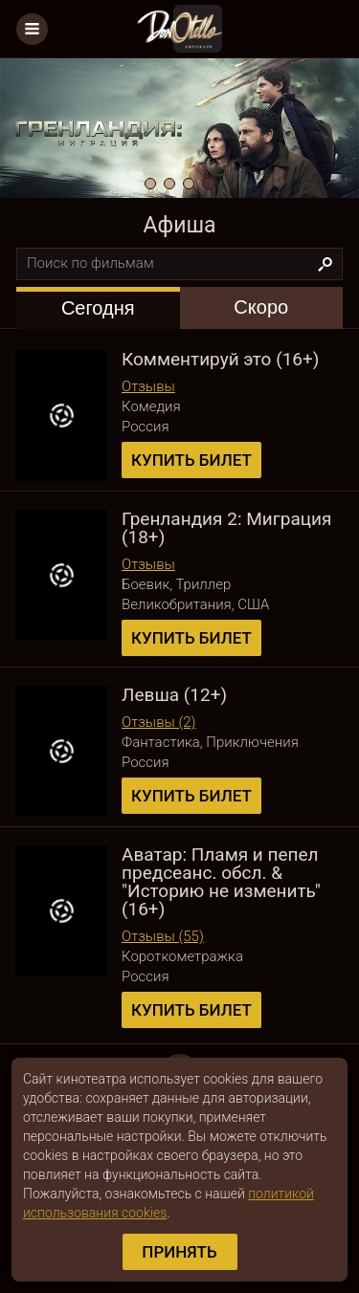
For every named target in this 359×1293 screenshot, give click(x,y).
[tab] (98, 308)
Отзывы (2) (158, 722)
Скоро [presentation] (261, 307)
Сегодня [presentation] (98, 307)
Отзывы (148, 386)
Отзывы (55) (163, 936)
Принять (179, 1251)
